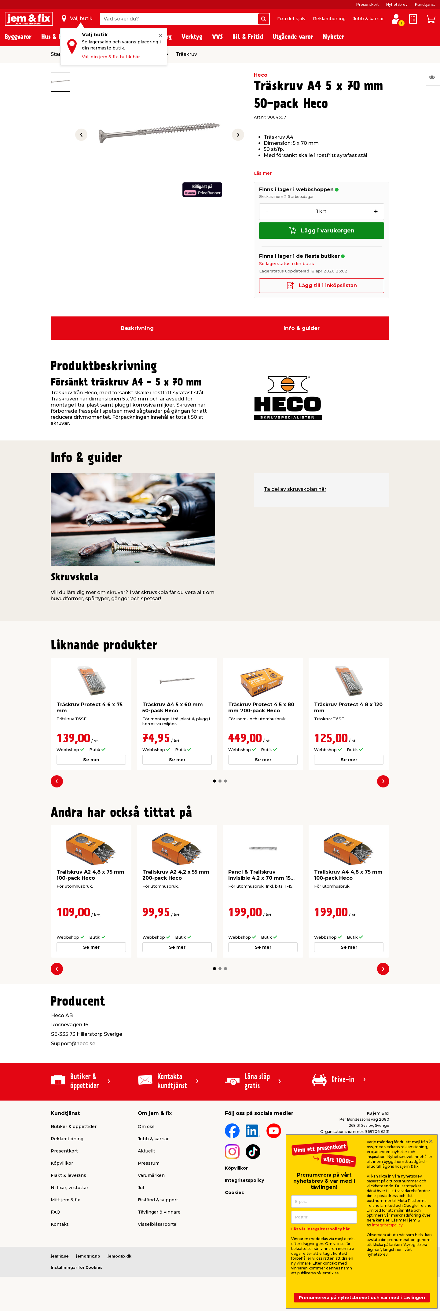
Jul (141, 1187)
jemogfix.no (88, 1256)
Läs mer (263, 173)
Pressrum (149, 1163)
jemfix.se (60, 1256)
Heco (260, 75)
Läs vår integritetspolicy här (320, 1229)
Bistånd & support (158, 1200)
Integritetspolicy (244, 1180)
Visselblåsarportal (158, 1224)
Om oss (146, 1126)
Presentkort (367, 4)
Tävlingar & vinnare (159, 1212)
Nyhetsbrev (397, 4)
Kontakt (59, 1224)
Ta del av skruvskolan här (295, 489)
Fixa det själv (291, 18)
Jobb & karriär (368, 18)
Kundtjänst (425, 4)
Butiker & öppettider (74, 1126)
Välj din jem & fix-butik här (111, 57)
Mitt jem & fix (65, 1200)
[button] (214, 781)
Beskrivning (137, 328)
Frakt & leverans (68, 1175)
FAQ (55, 1212)
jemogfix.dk (119, 1256)
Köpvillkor (62, 1163)
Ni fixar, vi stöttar (69, 1187)
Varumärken (151, 1175)
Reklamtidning (329, 18)
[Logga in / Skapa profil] (396, 19)
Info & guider (302, 328)
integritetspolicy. (388, 1225)
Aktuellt (146, 1151)
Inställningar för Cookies (76, 1267)
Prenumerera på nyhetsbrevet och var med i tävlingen (362, 1297)
